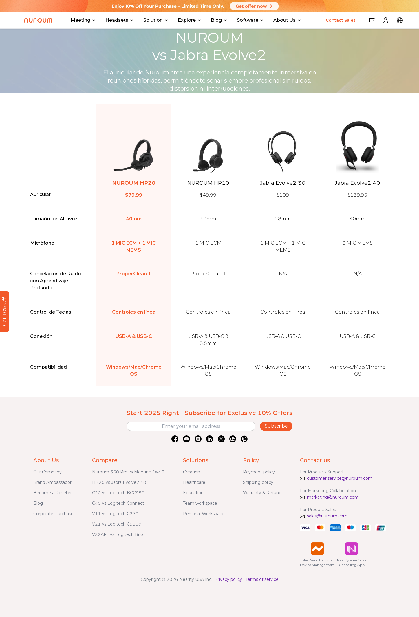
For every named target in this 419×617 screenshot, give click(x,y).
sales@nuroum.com (327, 516)
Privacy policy (228, 579)
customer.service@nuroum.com (339, 478)
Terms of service (262, 579)
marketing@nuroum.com (333, 497)
